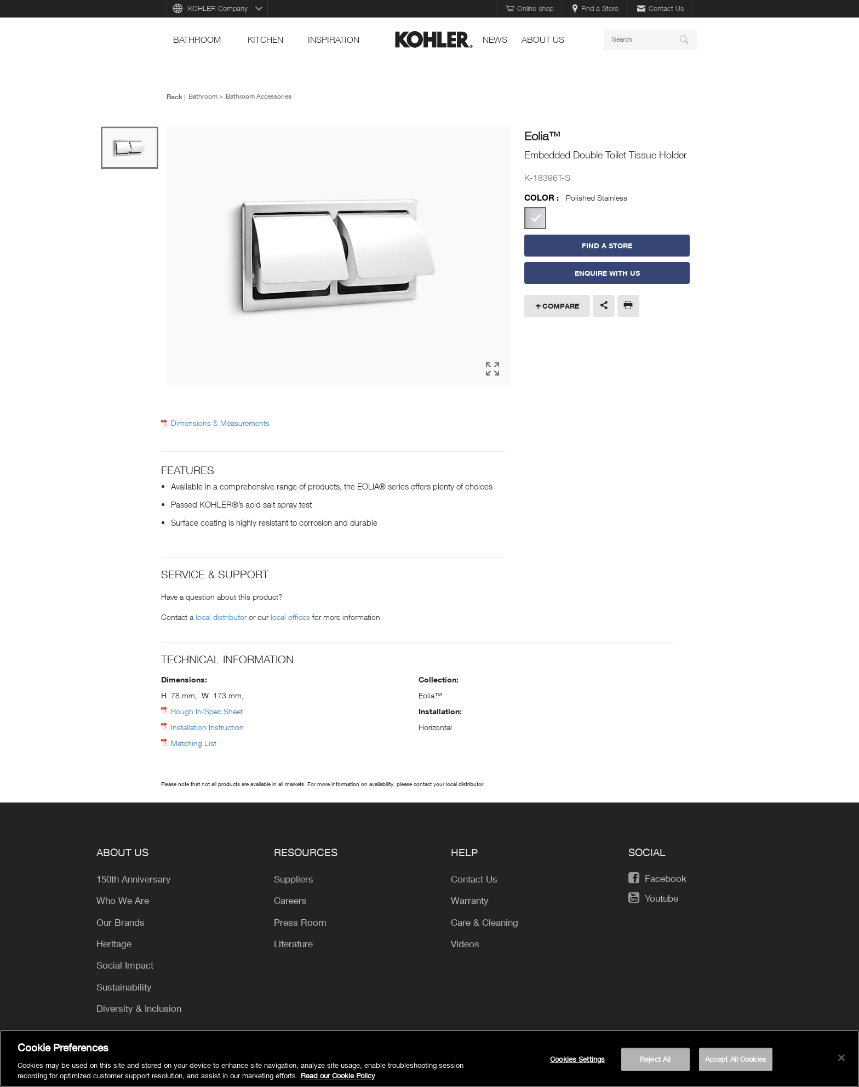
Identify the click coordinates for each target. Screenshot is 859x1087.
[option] (338, 256)
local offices (290, 617)
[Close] (841, 1058)
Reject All (655, 1059)
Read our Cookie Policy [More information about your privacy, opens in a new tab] (338, 1076)
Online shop (529, 8)
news (495, 39)
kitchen (265, 39)
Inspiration (333, 39)
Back (174, 96)
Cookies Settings (577, 1059)
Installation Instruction (207, 727)
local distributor (221, 617)
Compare (560, 305)
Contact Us (660, 8)
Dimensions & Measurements (220, 423)
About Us (543, 39)
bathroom (197, 39)
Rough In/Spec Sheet (207, 711)
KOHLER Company (218, 8)
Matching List (193, 743)
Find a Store (595, 8)
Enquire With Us (607, 273)
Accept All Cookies (735, 1059)
